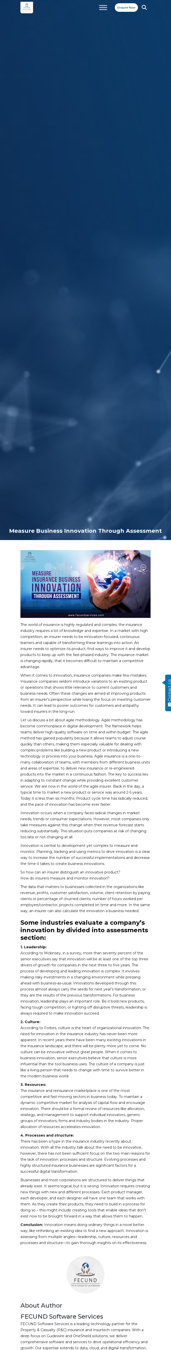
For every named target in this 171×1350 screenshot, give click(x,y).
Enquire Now (126, 7)
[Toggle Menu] (103, 7)
